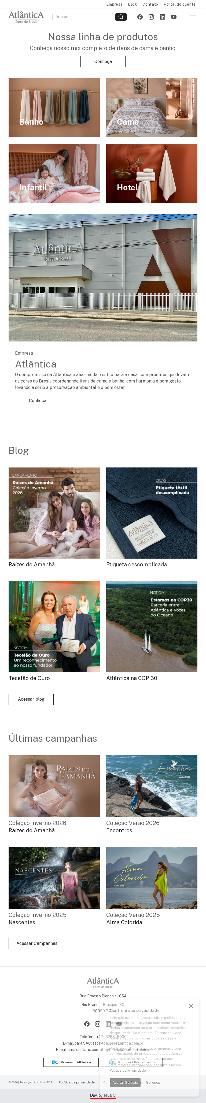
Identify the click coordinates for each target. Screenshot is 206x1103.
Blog (132, 4)
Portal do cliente (180, 4)
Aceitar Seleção (125, 1082)
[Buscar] (82, 17)
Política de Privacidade (128, 1070)
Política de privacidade (77, 1082)
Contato (150, 4)
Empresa (114, 4)
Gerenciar (154, 1082)
